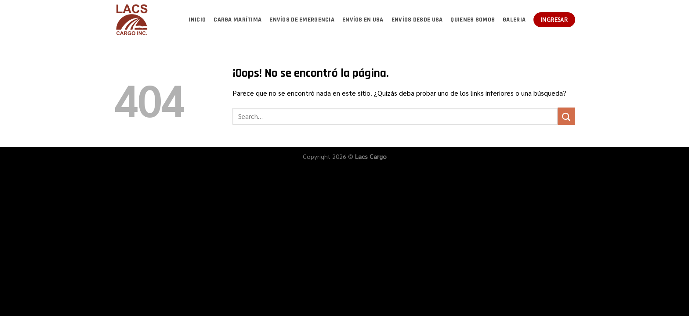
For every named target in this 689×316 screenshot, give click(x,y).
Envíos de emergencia (301, 20)
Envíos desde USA (417, 20)
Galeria (514, 20)
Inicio (197, 20)
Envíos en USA (363, 20)
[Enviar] (566, 116)
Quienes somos (472, 20)
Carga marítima (237, 20)
